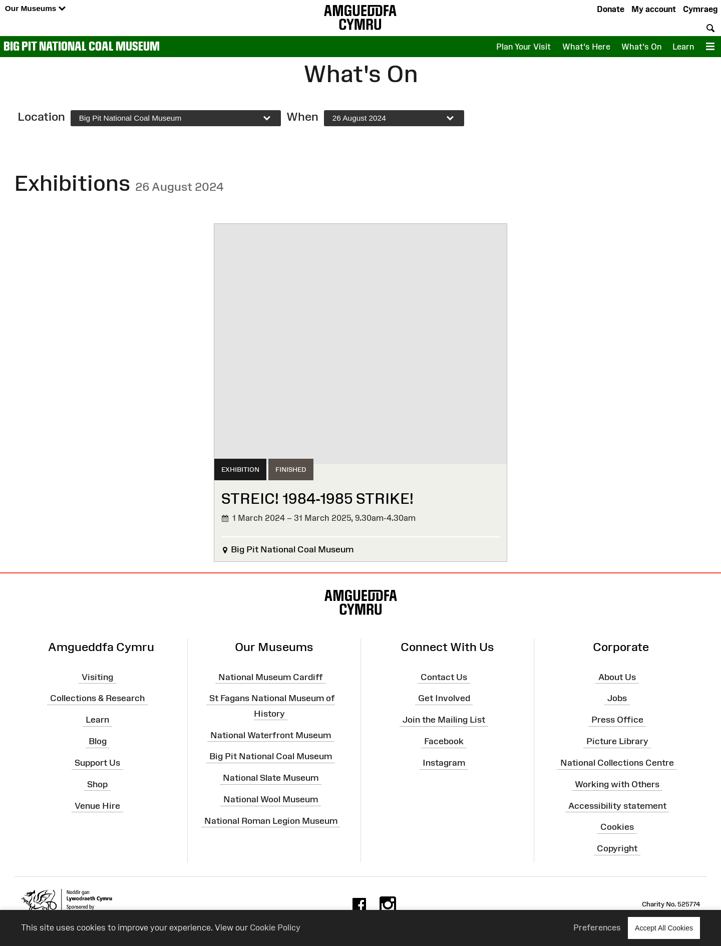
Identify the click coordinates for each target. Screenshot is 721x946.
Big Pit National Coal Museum (82, 46)
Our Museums (35, 9)
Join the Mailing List (444, 720)
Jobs (617, 698)
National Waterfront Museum (270, 735)
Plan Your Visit (523, 46)
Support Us (97, 763)
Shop (97, 784)
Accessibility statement (617, 805)
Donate (610, 9)
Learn (683, 46)
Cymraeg (700, 9)
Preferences (597, 927)
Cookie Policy (275, 927)
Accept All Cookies (664, 927)
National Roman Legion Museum (270, 821)
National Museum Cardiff (270, 677)
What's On (641, 46)
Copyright (617, 848)
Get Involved (444, 698)
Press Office (617, 720)
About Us (617, 677)
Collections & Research (97, 698)
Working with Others (617, 784)
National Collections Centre (617, 763)
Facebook (444, 741)
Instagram (444, 763)
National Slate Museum (270, 778)
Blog (98, 741)
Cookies (617, 827)
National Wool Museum (270, 799)
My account (653, 9)
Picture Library (617, 741)
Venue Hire (97, 805)
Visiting (97, 677)
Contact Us (444, 677)
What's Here (586, 46)
